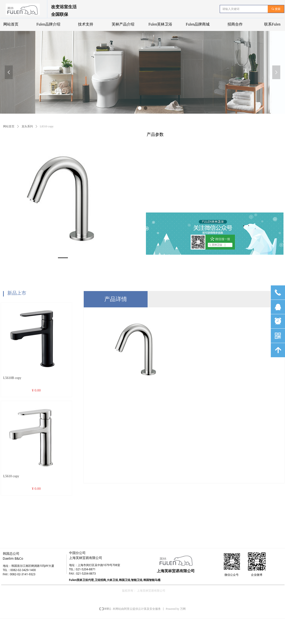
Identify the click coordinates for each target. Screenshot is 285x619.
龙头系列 (27, 126)
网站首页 (8, 126)
